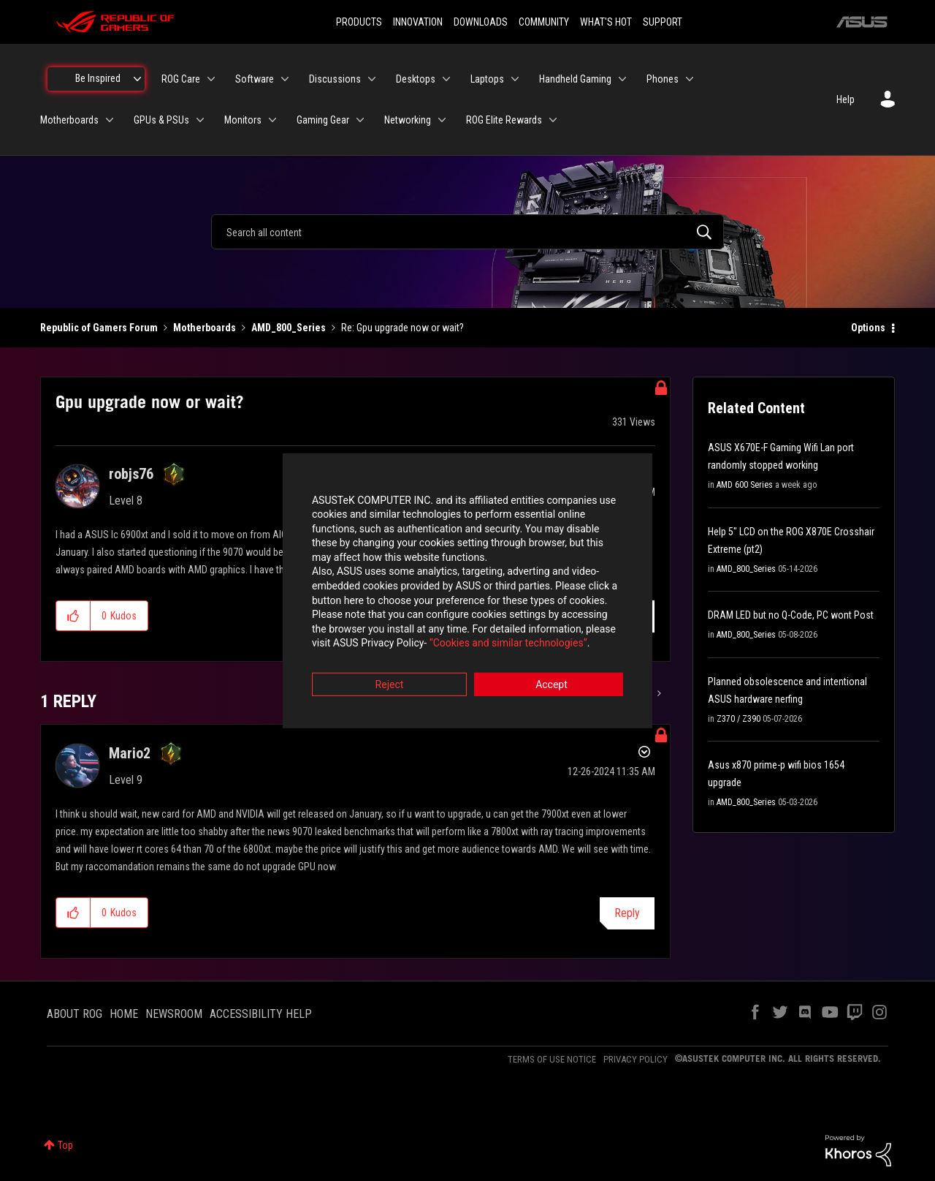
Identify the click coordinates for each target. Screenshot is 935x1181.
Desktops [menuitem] (415, 79)
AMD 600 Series (745, 485)
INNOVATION (418, 22)
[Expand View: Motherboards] (109, 120)
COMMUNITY (544, 22)
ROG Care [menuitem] (180, 79)
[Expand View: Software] (285, 79)
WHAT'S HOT (606, 22)
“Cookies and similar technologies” (372, 630)
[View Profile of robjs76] (131, 474)
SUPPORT (662, 22)
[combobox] (467, 231)
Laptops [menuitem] (487, 79)
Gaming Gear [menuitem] (323, 120)
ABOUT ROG (74, 1014)
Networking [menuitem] (407, 120)
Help (845, 99)
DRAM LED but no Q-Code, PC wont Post (791, 615)
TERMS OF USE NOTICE (552, 1059)
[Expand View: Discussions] (372, 79)
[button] (73, 615)
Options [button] (868, 327)
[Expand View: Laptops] (515, 79)
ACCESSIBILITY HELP (261, 1014)
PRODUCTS (359, 22)
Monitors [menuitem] (243, 120)
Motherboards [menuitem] (69, 120)
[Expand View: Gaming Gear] (360, 120)
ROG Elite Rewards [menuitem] (504, 120)
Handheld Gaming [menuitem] (575, 79)
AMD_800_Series (288, 327)
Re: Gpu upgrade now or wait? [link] (402, 327)
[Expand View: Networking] (442, 120)
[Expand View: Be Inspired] (137, 79)
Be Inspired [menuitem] (98, 78)
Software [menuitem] (254, 79)
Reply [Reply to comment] (627, 913)
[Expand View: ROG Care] (211, 79)
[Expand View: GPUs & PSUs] (200, 120)
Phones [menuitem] (662, 79)
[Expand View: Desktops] (446, 79)
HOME (124, 1014)
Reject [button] (387, 671)
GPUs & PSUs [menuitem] (161, 120)
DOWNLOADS (481, 22)
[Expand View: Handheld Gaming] (622, 79)
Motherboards (204, 327)
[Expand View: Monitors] (272, 120)
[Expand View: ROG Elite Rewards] (553, 120)
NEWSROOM (173, 1014)
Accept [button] (549, 671)
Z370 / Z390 (738, 719)
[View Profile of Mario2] (129, 753)
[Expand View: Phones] (689, 79)
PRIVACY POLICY (635, 1059)
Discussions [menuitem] (335, 79)
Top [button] (65, 1145)
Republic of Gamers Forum (99, 327)
